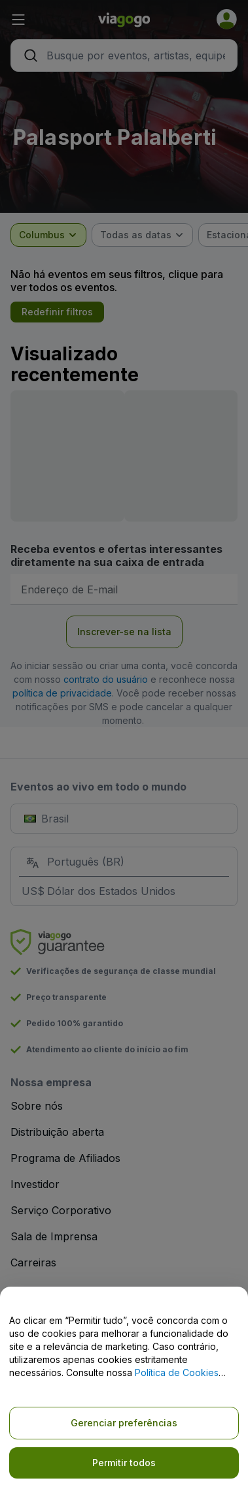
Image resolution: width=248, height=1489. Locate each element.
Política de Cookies (177, 1372)
